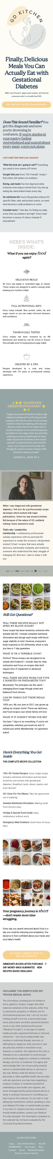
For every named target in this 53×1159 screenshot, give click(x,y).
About (22, 1150)
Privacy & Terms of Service (26, 1153)
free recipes (30, 1147)
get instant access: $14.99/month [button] (27, 105)
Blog (41, 1147)
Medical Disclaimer (36, 1150)
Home (11, 1143)
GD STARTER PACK (26, 1143)
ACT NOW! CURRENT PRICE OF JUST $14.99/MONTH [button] (26, 955)
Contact (12, 1150)
